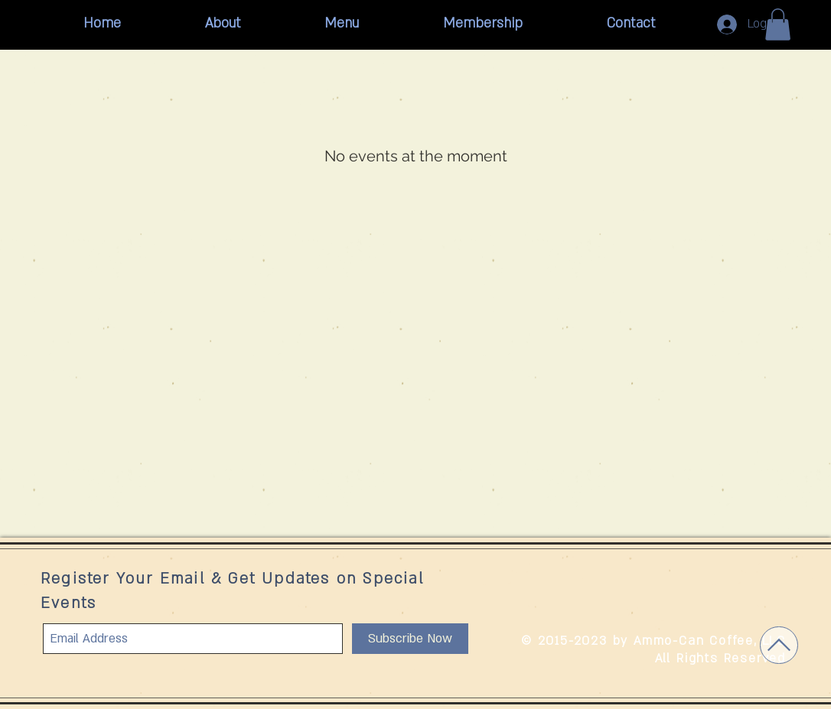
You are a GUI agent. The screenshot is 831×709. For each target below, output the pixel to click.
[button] (777, 24)
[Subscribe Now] (410, 638)
